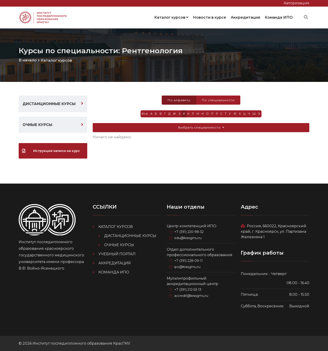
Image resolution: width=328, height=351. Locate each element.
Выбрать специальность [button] (199, 127)
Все (143, 113)
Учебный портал (117, 253)
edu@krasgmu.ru (188, 237)
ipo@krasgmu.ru (188, 266)
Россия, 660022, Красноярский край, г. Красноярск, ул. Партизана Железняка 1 (273, 231)
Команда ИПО (279, 17)
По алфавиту (178, 100)
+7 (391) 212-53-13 (188, 289)
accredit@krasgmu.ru (191, 295)
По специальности (218, 100)
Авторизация (296, 3)
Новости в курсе (209, 17)
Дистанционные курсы (49, 103)
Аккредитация (245, 17)
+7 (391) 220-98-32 (189, 231)
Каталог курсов (171, 17)
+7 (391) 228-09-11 (189, 260)
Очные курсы (37, 124)
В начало (28, 59)
